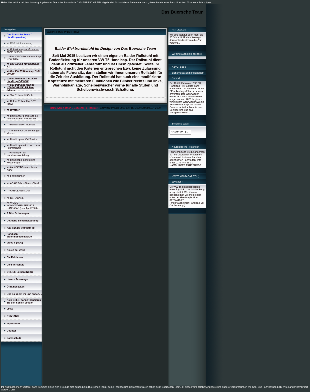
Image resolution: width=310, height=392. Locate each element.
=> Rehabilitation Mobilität (21, 124)
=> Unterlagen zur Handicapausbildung (18, 154)
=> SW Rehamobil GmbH (20, 95)
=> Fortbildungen (16, 176)
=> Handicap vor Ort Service (22, 139)
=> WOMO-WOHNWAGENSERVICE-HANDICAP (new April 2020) (22, 205)
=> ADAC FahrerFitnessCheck (23, 183)
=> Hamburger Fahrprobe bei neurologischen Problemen (22, 117)
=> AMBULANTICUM (18, 190)
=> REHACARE (15, 198)
